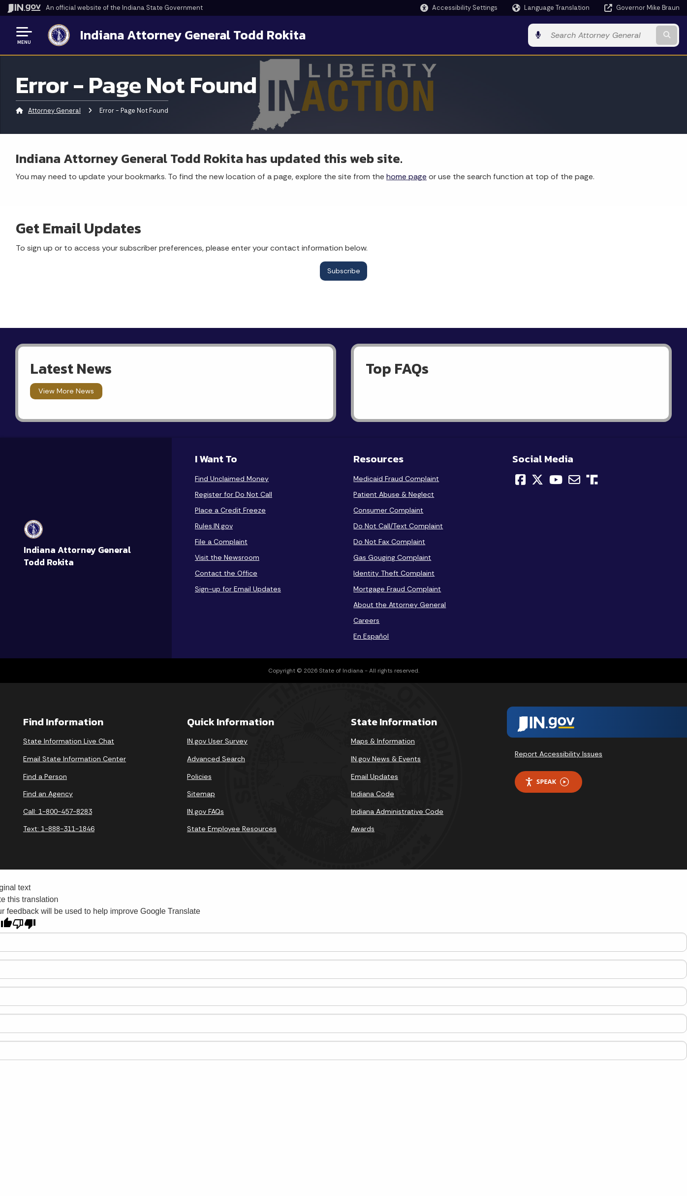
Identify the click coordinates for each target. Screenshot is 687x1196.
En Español (371, 636)
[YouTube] (555, 479)
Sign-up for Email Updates (238, 588)
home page (406, 176)
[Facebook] (520, 479)
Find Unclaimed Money (232, 478)
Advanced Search (216, 758)
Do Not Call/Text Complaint (398, 525)
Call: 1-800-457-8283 (57, 811)
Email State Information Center (74, 758)
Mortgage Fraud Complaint (397, 588)
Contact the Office (226, 573)
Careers (366, 620)
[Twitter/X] (537, 479)
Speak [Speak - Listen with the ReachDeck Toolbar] (547, 781)
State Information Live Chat (68, 741)
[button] (459, 7)
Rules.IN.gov (214, 525)
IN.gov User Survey (217, 741)
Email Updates (374, 776)
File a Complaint (221, 541)
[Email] (574, 479)
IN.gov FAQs (205, 811)
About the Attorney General (399, 604)
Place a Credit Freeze (230, 510)
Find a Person (45, 776)
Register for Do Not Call (233, 494)
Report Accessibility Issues (558, 753)
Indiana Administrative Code (397, 811)
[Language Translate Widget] (551, 8)
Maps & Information (383, 741)
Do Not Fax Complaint (389, 541)
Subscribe (343, 270)
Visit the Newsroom (227, 557)
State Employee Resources (232, 828)
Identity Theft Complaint (394, 573)
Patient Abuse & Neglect (393, 494)
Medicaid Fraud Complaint (396, 478)
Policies (199, 776)
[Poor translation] (24, 924)
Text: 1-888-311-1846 (58, 828)
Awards (363, 828)
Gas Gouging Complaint (392, 557)
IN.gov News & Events (386, 758)
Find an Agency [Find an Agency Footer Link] (48, 793)
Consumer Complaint (388, 510)
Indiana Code (372, 793)
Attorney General (54, 110)
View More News (66, 391)
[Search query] (602, 35)
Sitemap (201, 793)
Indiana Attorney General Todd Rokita (192, 35)
